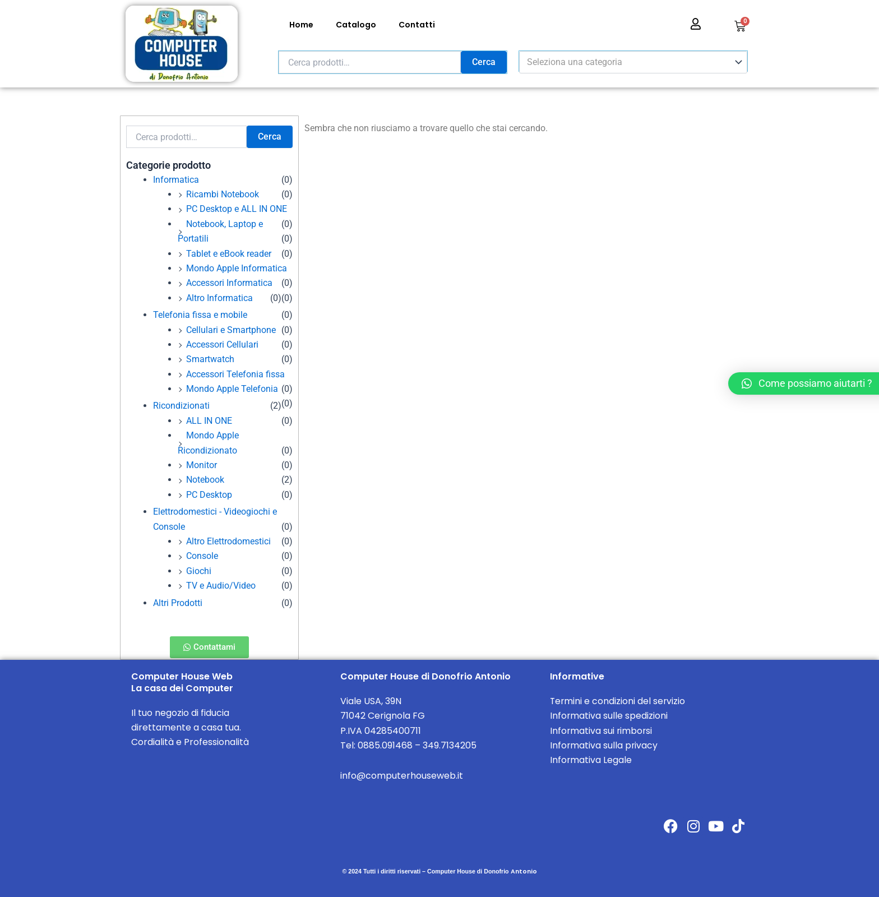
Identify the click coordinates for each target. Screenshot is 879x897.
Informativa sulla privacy (604, 745)
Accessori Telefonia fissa (235, 374)
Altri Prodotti (177, 603)
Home (301, 24)
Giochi (198, 571)
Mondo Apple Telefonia (232, 388)
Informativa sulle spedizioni (609, 715)
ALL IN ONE (209, 420)
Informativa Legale (591, 759)
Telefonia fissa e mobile (200, 314)
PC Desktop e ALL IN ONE (236, 209)
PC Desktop (209, 494)
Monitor (201, 465)
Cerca (484, 62)
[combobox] (633, 62)
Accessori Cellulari (222, 344)
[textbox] (628, 62)
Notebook (205, 479)
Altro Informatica (219, 298)
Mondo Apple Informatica (236, 268)
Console (202, 556)
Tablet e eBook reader (228, 253)
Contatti (417, 24)
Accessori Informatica (229, 283)
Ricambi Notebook (222, 194)
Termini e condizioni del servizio (618, 701)
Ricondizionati (181, 405)
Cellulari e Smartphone (231, 330)
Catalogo (356, 24)
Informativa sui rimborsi (602, 730)
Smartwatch (210, 359)
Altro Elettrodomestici (228, 541)
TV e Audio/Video (221, 585)
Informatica (176, 179)
